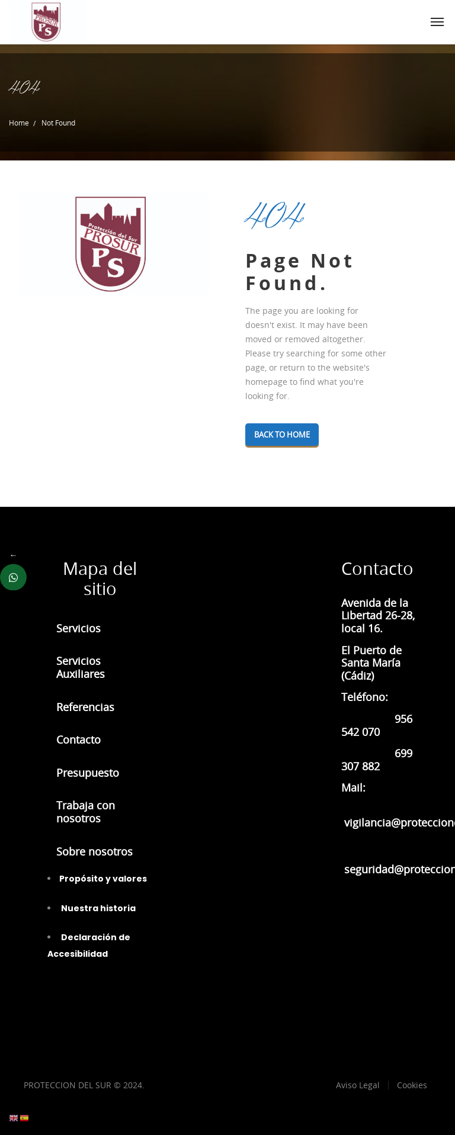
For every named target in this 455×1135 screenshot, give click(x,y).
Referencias (85, 707)
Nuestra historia (97, 908)
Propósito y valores (103, 879)
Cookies (412, 1085)
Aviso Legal (358, 1085)
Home (19, 122)
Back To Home (287, 434)
